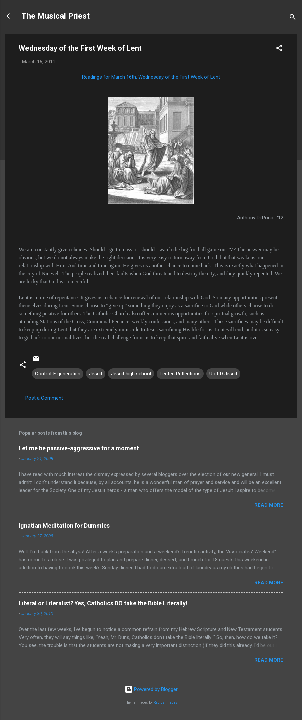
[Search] (293, 18)
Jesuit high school (131, 374)
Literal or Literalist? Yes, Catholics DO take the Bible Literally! (103, 603)
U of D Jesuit (223, 374)
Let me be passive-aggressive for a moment (79, 448)
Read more (268, 505)
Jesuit (95, 374)
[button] (279, 49)
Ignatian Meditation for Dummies (64, 525)
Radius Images (165, 702)
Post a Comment (44, 398)
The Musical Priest (55, 16)
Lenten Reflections (180, 374)
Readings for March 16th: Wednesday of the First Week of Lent (151, 77)
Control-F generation (57, 374)
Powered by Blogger (151, 689)
